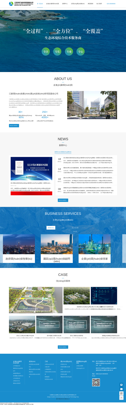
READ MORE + (14, 125)
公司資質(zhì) (16, 378)
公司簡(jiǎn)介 (16, 365)
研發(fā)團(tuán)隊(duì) (65, 368)
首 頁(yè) (40, 3)
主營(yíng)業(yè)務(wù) (78, 3)
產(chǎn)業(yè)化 (77, 228)
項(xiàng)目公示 (80, 368)
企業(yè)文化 (16, 380)
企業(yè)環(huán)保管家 (34, 375)
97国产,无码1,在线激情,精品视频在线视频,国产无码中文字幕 (16, 404)
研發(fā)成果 (64, 374)
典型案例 (90, 3)
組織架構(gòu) (17, 373)
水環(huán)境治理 (49, 364)
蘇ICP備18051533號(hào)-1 (63, 399)
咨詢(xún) (49, 228)
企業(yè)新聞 (79, 365)
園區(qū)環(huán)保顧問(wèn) (34, 370)
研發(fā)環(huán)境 (65, 371)
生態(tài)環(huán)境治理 (50, 373)
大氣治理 (47, 366)
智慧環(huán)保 (49, 379)
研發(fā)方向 (64, 364)
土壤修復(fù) (48, 369)
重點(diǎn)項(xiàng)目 (66, 376)
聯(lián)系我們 (16, 383)
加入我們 (99, 3)
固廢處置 (47, 376)
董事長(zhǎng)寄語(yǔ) (18, 369)
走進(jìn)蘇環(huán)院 (52, 3)
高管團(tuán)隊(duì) (18, 375)
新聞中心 (65, 3)
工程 (63, 228)
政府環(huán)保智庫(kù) (34, 365)
